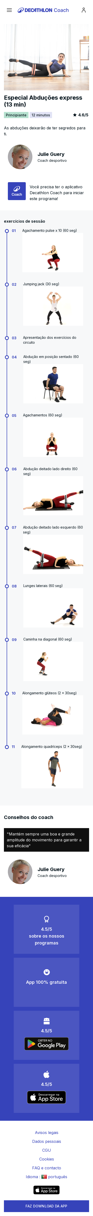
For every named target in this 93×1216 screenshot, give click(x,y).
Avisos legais (46, 1132)
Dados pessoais (46, 1141)
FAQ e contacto (46, 1167)
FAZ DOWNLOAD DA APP (46, 1206)
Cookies (46, 1159)
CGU (46, 1150)
